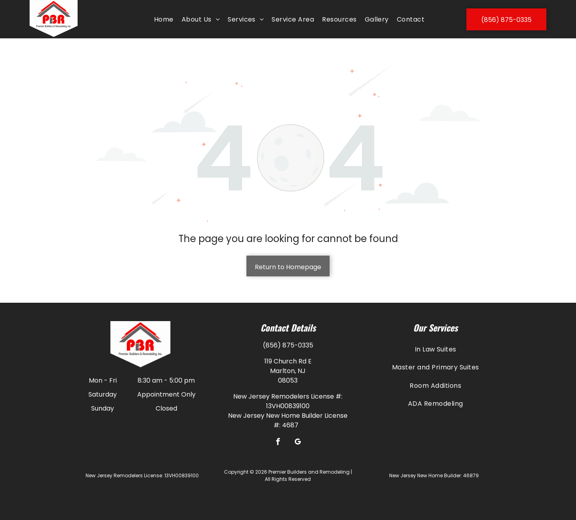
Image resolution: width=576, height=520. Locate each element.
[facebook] (278, 443)
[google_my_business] (297, 443)
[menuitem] (164, 19)
